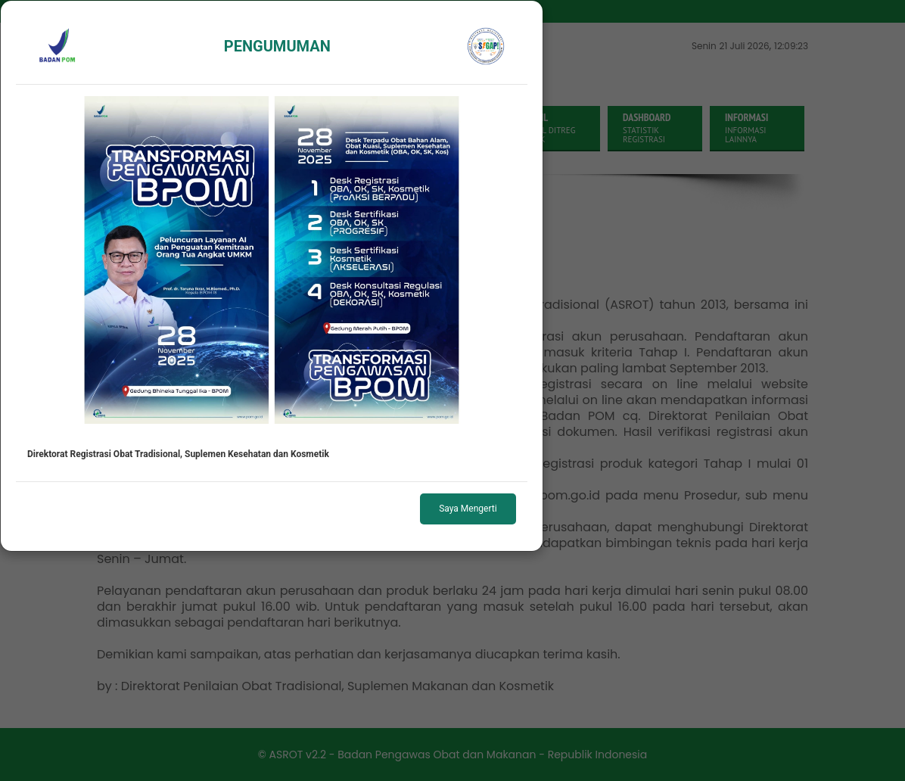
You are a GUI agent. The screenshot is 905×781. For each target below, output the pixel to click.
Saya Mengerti (467, 508)
